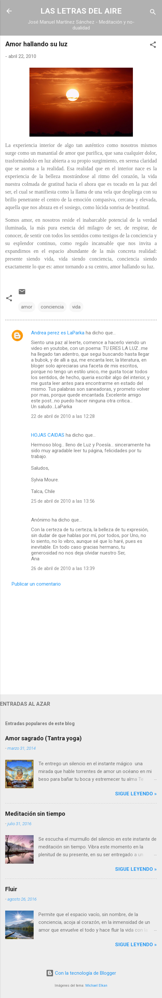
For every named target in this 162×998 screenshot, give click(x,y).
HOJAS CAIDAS (47, 435)
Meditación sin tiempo (35, 813)
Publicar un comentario (36, 584)
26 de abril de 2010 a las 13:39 (63, 568)
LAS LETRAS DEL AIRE (81, 11)
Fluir (11, 889)
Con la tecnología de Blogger (81, 973)
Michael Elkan (96, 985)
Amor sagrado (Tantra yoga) (43, 738)
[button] (153, 46)
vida (76, 307)
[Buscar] (153, 13)
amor (26, 307)
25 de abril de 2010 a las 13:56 (63, 501)
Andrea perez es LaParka (57, 333)
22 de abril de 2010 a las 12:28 (63, 416)
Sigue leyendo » (136, 794)
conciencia (52, 307)
